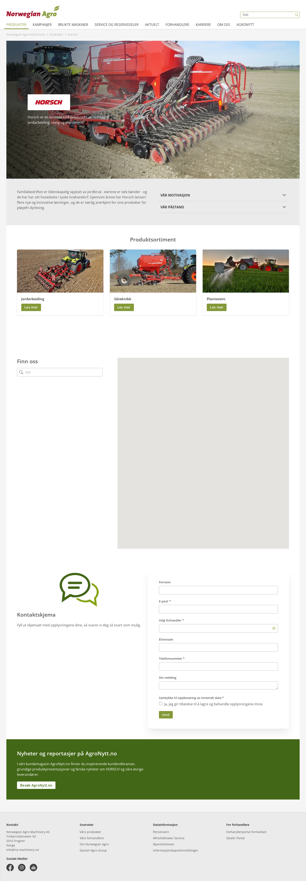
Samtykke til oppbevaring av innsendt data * (191, 698)
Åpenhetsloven (163, 844)
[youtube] (33, 867)
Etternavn (166, 639)
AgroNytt (245, 24)
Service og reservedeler (117, 24)
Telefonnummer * (172, 659)
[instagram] (22, 867)
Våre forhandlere (92, 838)
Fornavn (165, 582)
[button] (223, 195)
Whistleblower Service (168, 838)
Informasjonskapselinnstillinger (175, 850)
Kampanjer (42, 24)
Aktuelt (152, 24)
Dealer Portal (235, 838)
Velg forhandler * (171, 620)
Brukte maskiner (73, 24)
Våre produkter (90, 832)
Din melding (167, 678)
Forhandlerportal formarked (246, 832)
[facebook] (10, 867)
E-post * (165, 601)
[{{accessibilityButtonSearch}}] (296, 15)
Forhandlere (177, 24)
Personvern (161, 832)
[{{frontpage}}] (33, 11)
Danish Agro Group (93, 850)
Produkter (16, 24)
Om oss (223, 24)
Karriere (203, 24)
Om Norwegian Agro (94, 844)
